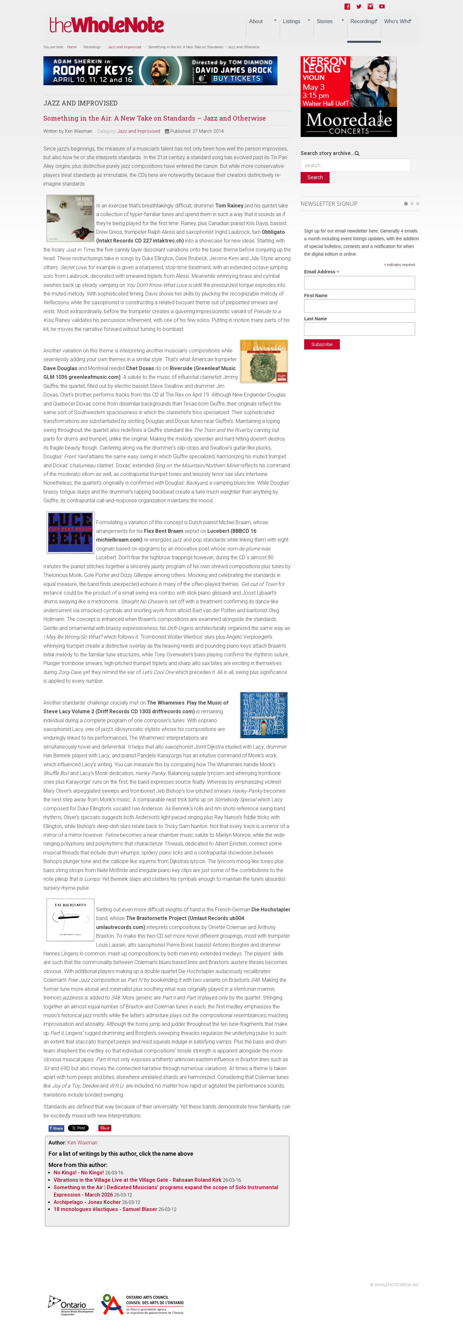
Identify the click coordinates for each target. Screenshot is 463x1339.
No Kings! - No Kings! (79, 1173)
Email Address (321, 272)
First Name (315, 295)
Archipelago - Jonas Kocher (87, 1202)
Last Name (315, 318)
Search (315, 177)
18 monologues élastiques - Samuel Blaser (105, 1209)
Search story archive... (328, 153)
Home (72, 47)
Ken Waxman (82, 1143)
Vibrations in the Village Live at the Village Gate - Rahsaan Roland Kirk (138, 1180)
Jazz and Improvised (124, 47)
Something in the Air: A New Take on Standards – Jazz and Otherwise (154, 118)
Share (56, 1128)
